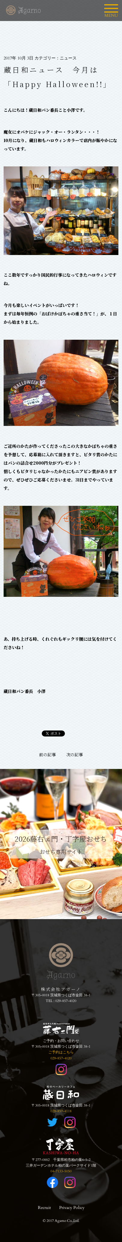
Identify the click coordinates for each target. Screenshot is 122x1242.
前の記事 (47, 755)
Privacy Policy (71, 1207)
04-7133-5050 (61, 1171)
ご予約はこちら (61, 1052)
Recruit (44, 1207)
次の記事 (74, 755)
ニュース (68, 58)
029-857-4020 (65, 1000)
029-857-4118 (61, 1111)
